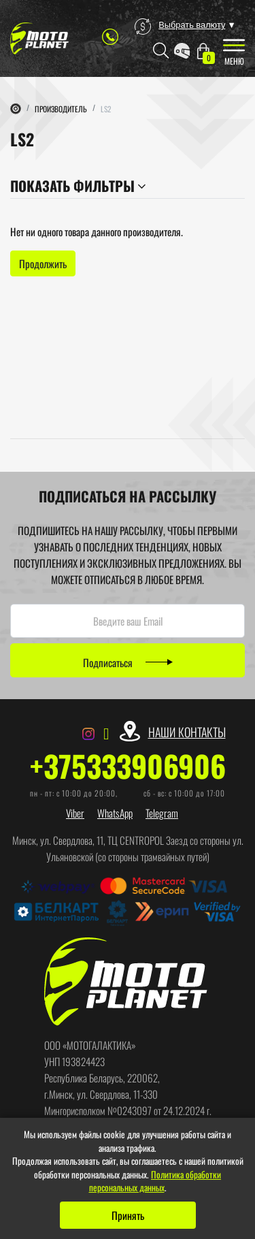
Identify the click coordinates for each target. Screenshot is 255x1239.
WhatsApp (115, 812)
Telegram (162, 812)
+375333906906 (128, 766)
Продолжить (43, 263)
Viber (75, 812)
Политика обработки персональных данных (155, 1181)
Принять (128, 1215)
